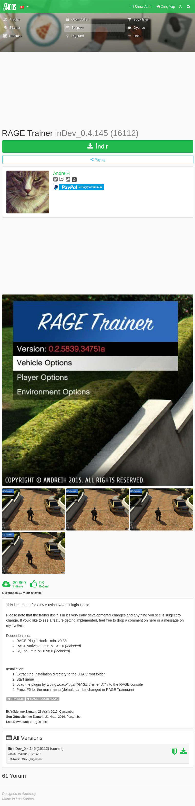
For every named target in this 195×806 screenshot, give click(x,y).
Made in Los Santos (18, 799)
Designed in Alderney (19, 794)
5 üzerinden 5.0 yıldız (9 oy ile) (22, 593)
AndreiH (61, 173)
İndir (97, 146)
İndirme (18, 586)
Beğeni (44, 586)
